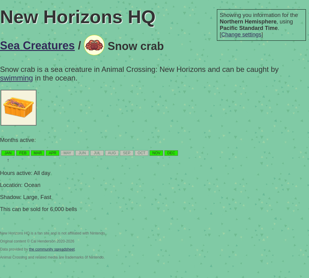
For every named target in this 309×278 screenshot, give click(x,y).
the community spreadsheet (51, 249)
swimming (16, 78)
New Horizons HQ (77, 16)
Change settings (241, 34)
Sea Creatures (37, 45)
